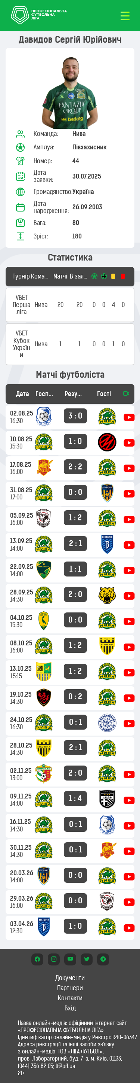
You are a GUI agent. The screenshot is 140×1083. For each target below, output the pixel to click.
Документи (70, 978)
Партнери (70, 988)
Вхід (70, 1008)
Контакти (70, 998)
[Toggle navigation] (125, 15)
